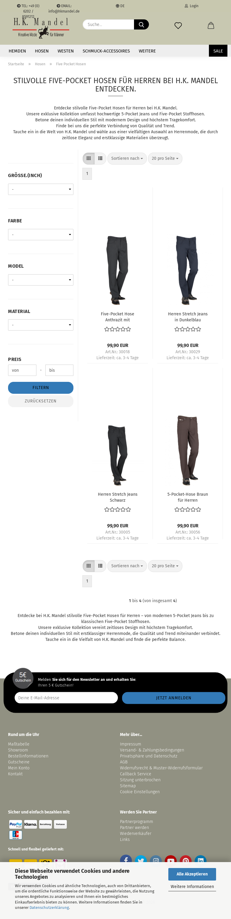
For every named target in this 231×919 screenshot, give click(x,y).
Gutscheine (19, 762)
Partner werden (134, 827)
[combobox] (127, 159)
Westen (66, 51)
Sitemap (128, 785)
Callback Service (135, 774)
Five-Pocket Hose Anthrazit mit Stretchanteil (117, 317)
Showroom (18, 750)
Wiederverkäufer (135, 833)
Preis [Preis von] (14, 359)
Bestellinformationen (28, 756)
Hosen (42, 51)
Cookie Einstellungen (140, 791)
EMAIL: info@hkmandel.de (64, 8)
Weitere (147, 51)
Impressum (130, 744)
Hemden (17, 51)
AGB (123, 762)
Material (19, 311)
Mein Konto (19, 768)
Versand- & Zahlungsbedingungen (152, 750)
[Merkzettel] (178, 24)
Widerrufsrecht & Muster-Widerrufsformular (161, 768)
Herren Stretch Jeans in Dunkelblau (188, 317)
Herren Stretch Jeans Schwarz (118, 497)
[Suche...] (141, 24)
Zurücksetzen (41, 401)
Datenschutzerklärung (49, 907)
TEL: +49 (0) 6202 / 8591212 (28, 8)
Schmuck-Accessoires (106, 51)
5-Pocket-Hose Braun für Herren (187, 497)
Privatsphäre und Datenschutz (148, 756)
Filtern (41, 387)
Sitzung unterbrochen (140, 779)
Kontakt (15, 774)
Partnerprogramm (136, 821)
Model (16, 266)
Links (125, 839)
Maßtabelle (19, 744)
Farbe (15, 221)
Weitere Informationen (192, 886)
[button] (211, 24)
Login (191, 6)
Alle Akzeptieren (192, 874)
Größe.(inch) (25, 175)
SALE (218, 51)
